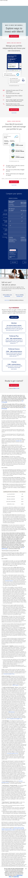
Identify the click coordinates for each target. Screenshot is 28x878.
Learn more (14, 112)
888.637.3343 (16, 388)
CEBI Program (15, 685)
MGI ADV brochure (9, 580)
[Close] (26, 868)
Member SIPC (19, 440)
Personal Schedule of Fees (9, 673)
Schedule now (19, 296)
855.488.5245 (7, 296)
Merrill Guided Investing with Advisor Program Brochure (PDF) (13, 829)
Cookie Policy (16, 876)
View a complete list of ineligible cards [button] (14, 718)
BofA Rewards (11, 712)
